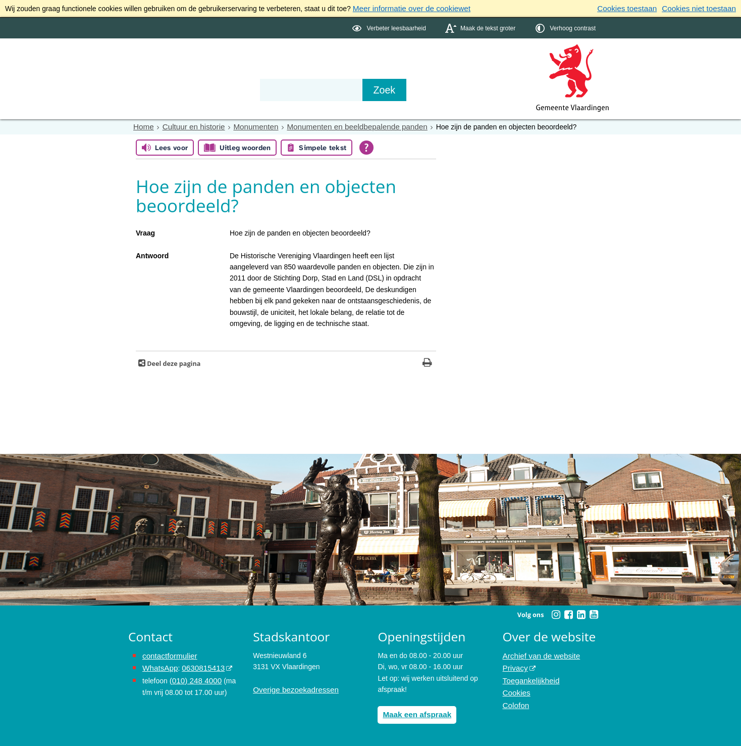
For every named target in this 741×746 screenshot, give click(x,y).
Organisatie (282, 72)
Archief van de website (538, 654)
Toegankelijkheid (529, 677)
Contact (343, 72)
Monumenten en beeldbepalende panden (340, 125)
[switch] (390, 27)
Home (142, 125)
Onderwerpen (157, 72)
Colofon (515, 699)
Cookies (515, 688)
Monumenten (247, 125)
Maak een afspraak (414, 712)
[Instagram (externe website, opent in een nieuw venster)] (555, 613)
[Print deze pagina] (427, 362)
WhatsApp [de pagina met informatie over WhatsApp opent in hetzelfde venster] (158, 665)
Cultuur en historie (189, 125)
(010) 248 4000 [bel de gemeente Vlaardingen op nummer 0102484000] (194, 677)
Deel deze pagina (172, 362)
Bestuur (222, 72)
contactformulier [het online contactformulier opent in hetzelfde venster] (167, 654)
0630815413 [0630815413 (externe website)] (198, 665)
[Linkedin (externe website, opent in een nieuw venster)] (581, 613)
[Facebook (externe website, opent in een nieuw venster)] (568, 613)
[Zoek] (478, 89)
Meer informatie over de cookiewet (407, 8)
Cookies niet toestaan (702, 8)
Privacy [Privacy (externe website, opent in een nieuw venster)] (514, 665)
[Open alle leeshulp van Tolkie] (366, 146)
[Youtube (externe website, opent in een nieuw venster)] (593, 613)
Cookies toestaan (635, 8)
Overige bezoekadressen (292, 688)
